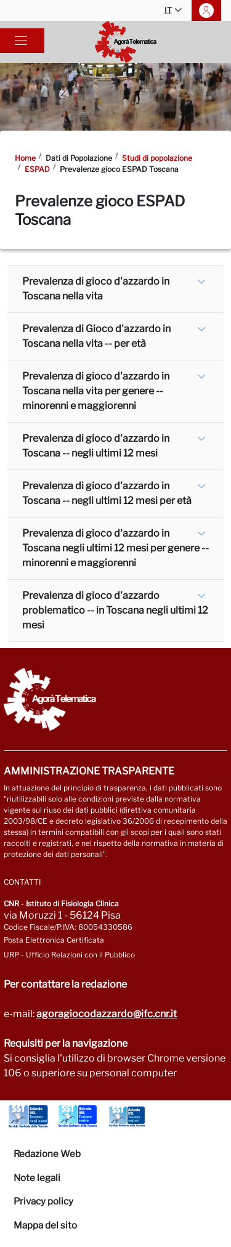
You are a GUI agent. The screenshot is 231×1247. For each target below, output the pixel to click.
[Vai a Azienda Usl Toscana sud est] (127, 1116)
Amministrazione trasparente (89, 771)
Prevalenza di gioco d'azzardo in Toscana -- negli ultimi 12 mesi (95, 446)
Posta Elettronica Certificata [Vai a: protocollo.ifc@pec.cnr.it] (54, 939)
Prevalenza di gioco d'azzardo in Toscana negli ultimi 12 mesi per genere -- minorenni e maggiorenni (115, 548)
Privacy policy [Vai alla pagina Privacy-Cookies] (43, 1201)
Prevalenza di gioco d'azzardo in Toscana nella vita (95, 288)
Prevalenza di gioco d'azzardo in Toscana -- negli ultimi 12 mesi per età (107, 493)
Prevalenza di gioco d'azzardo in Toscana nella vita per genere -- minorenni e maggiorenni (95, 391)
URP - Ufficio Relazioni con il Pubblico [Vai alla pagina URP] (69, 954)
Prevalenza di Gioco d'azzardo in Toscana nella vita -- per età (96, 336)
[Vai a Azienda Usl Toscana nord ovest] (28, 1116)
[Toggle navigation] (21, 40)
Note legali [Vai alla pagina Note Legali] (37, 1178)
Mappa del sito (45, 1225)
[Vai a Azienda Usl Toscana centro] (77, 1116)
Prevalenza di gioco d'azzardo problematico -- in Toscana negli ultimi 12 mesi (115, 610)
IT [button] (173, 11)
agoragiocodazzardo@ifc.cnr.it (106, 1014)
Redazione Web (47, 1154)
